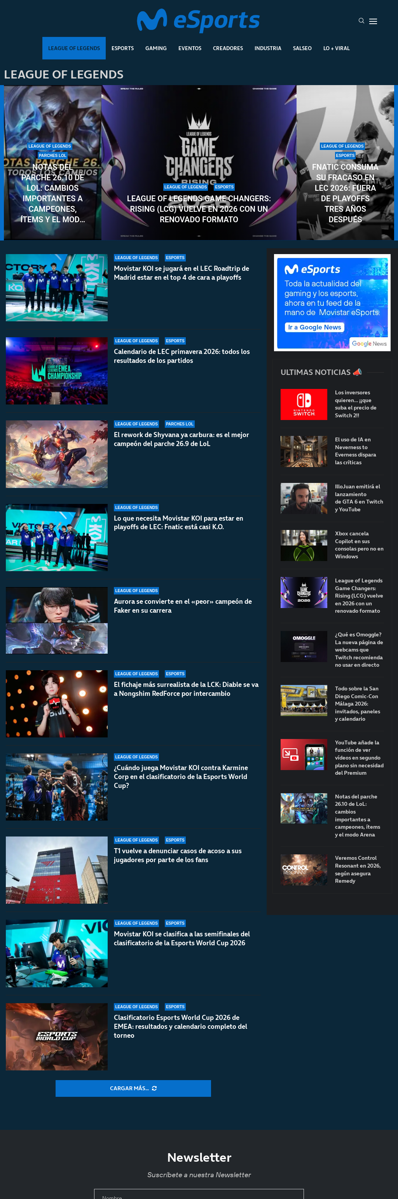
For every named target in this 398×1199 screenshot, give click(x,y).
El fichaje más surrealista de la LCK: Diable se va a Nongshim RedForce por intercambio (186, 689)
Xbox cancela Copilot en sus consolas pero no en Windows (359, 545)
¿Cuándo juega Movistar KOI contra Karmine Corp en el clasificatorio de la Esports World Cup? (181, 782)
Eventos (189, 48)
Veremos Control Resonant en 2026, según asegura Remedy (358, 869)
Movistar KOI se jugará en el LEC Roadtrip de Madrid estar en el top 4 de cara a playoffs (181, 273)
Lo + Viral (336, 48)
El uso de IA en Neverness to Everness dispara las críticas (355, 451)
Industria (268, 48)
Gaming (156, 48)
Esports (123, 48)
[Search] (361, 21)
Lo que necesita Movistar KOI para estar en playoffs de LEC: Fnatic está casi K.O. (178, 523)
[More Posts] (133, 1088)
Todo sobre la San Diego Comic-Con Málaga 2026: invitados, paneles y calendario (357, 704)
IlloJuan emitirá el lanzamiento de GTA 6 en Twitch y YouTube (359, 498)
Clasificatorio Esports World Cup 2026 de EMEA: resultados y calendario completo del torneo (180, 1026)
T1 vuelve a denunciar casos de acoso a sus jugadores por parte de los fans (178, 856)
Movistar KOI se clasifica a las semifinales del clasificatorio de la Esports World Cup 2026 (182, 939)
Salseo (302, 48)
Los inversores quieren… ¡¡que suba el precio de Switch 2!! (356, 404)
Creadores (228, 48)
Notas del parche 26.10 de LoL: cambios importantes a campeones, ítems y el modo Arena (52, 193)
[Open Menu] (373, 21)
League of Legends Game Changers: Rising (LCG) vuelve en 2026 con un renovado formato (199, 209)
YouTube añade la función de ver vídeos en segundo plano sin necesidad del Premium (359, 758)
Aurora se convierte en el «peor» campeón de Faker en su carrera (183, 606)
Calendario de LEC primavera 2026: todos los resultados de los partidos (182, 356)
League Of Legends (74, 48)
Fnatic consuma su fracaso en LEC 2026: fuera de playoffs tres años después (345, 193)
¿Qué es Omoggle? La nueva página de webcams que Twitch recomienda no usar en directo (359, 650)
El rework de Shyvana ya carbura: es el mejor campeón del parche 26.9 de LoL (181, 439)
